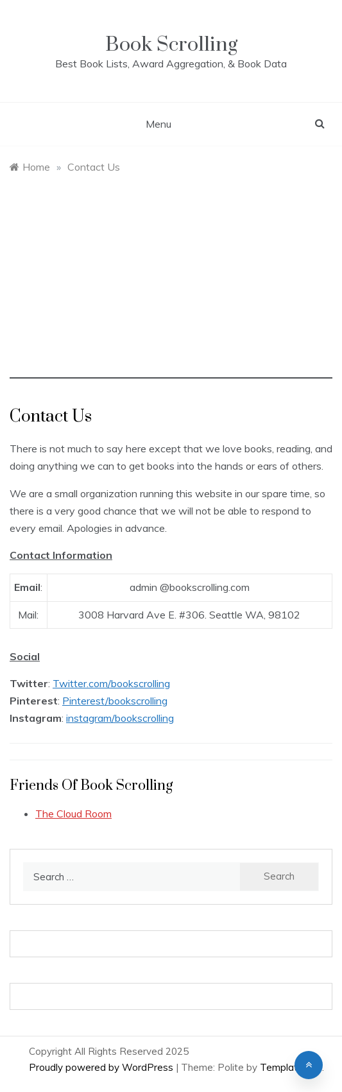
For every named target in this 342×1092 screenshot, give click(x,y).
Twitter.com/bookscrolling (111, 683)
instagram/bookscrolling (120, 718)
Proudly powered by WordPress (102, 1067)
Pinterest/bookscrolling (114, 700)
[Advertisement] (171, 289)
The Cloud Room (73, 813)
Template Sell (291, 1067)
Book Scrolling (171, 44)
